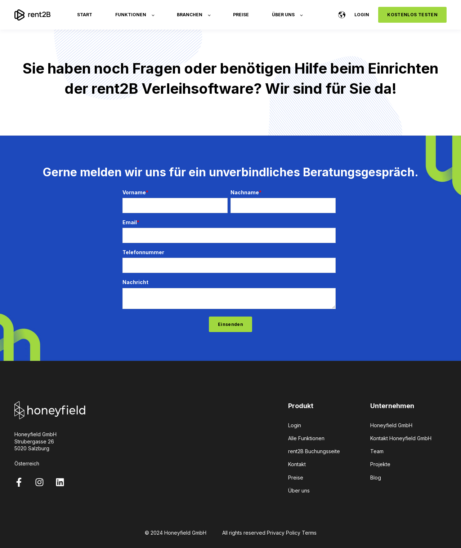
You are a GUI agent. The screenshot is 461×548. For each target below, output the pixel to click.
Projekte (380, 464)
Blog (375, 477)
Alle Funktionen (306, 438)
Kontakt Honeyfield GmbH (400, 438)
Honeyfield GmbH (391, 425)
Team (377, 451)
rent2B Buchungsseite (314, 451)
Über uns (299, 490)
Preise (295, 477)
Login (294, 425)
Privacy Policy (283, 533)
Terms (309, 533)
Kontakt (297, 464)
